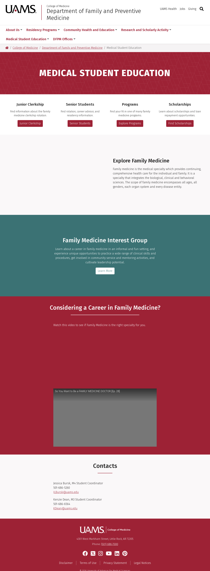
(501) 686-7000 (109, 535)
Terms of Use (88, 554)
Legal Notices (142, 554)
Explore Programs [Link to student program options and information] (130, 114)
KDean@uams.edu (65, 499)
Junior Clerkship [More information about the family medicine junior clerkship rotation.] (30, 114)
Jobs (182, 9)
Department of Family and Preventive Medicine (94, 14)
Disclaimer (66, 554)
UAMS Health (168, 9)
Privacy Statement (115, 554)
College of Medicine (58, 6)
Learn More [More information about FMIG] (105, 261)
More (180, 30)
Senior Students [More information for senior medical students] (80, 114)
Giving (192, 9)
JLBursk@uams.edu (66, 483)
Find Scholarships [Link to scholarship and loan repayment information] (179, 114)
